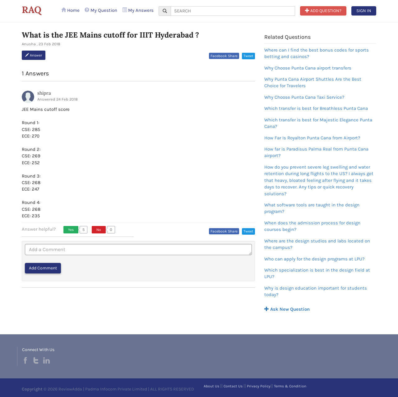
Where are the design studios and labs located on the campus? (317, 244)
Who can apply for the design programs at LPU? (314, 259)
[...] (233, 11)
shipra (44, 93)
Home (70, 10)
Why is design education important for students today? (315, 291)
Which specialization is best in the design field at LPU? (317, 273)
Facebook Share (224, 56)
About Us (211, 386)
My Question (101, 10)
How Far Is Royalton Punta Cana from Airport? (312, 138)
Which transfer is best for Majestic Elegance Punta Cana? (318, 123)
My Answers (138, 10)
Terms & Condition (290, 386)
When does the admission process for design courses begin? (312, 226)
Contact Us (233, 386)
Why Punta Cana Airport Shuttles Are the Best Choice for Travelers (312, 82)
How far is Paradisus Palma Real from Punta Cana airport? (316, 152)
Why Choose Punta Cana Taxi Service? (304, 97)
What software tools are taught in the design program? (311, 208)
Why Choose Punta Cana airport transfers (307, 68)
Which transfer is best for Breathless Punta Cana (316, 108)
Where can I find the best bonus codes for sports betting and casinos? (316, 53)
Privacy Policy (259, 386)
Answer (33, 55)
